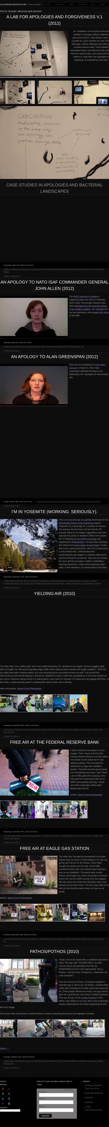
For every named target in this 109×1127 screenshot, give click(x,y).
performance (37, 269)
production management (40, 581)
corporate (25, 836)
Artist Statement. (59, 4)
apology (65, 502)
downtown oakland (33, 729)
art (24, 729)
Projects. (71, 4)
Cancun (87, 581)
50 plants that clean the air (33, 1061)
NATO (65, 346)
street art (95, 939)
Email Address (43, 1092)
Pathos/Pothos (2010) (54, 951)
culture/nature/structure (13, 4)
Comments (89, 1102)
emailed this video (100, 312)
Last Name (42, 1106)
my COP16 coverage (86, 539)
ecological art (33, 939)
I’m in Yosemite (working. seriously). (55, 511)
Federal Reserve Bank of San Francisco (76, 836)
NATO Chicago (74, 346)
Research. (102, 4)
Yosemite (97, 583)
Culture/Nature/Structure (13, 581)
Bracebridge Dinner (74, 581)
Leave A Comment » (12, 276)
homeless (82, 1061)
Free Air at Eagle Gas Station (54, 848)
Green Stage (80, 545)
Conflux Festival (88, 997)
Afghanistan (20, 346)
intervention (58, 939)
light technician (58, 583)
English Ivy (52, 729)
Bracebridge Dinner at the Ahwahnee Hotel (79, 523)
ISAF (78, 303)
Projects (18, 729)
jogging (60, 729)
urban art (10, 732)
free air (6, 836)
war (82, 346)
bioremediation (50, 1061)
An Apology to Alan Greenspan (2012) (54, 356)
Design (27, 581)
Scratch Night (93, 545)
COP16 (93, 581)
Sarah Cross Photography (29, 688)
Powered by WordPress (94, 1093)
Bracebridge (62, 581)
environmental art (46, 939)
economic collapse (76, 502)
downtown (46, 836)
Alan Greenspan (55, 502)
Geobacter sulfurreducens (83, 269)
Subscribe (88, 1097)
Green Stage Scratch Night (41, 583)
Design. (93, 4)
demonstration (35, 836)
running (94, 729)
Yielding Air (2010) (54, 593)
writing (53, 581)
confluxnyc (73, 1061)
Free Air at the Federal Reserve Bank (54, 742)
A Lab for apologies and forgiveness (57, 269)
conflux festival (62, 1061)
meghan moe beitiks (54, 346)
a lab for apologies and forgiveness (17, 269)
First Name (42, 1098)
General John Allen (33, 346)
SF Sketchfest (87, 583)
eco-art (27, 583)
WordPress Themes (92, 1085)
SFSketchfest (77, 542)
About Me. (48, 4)
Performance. (82, 4)
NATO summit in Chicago (85, 296)
